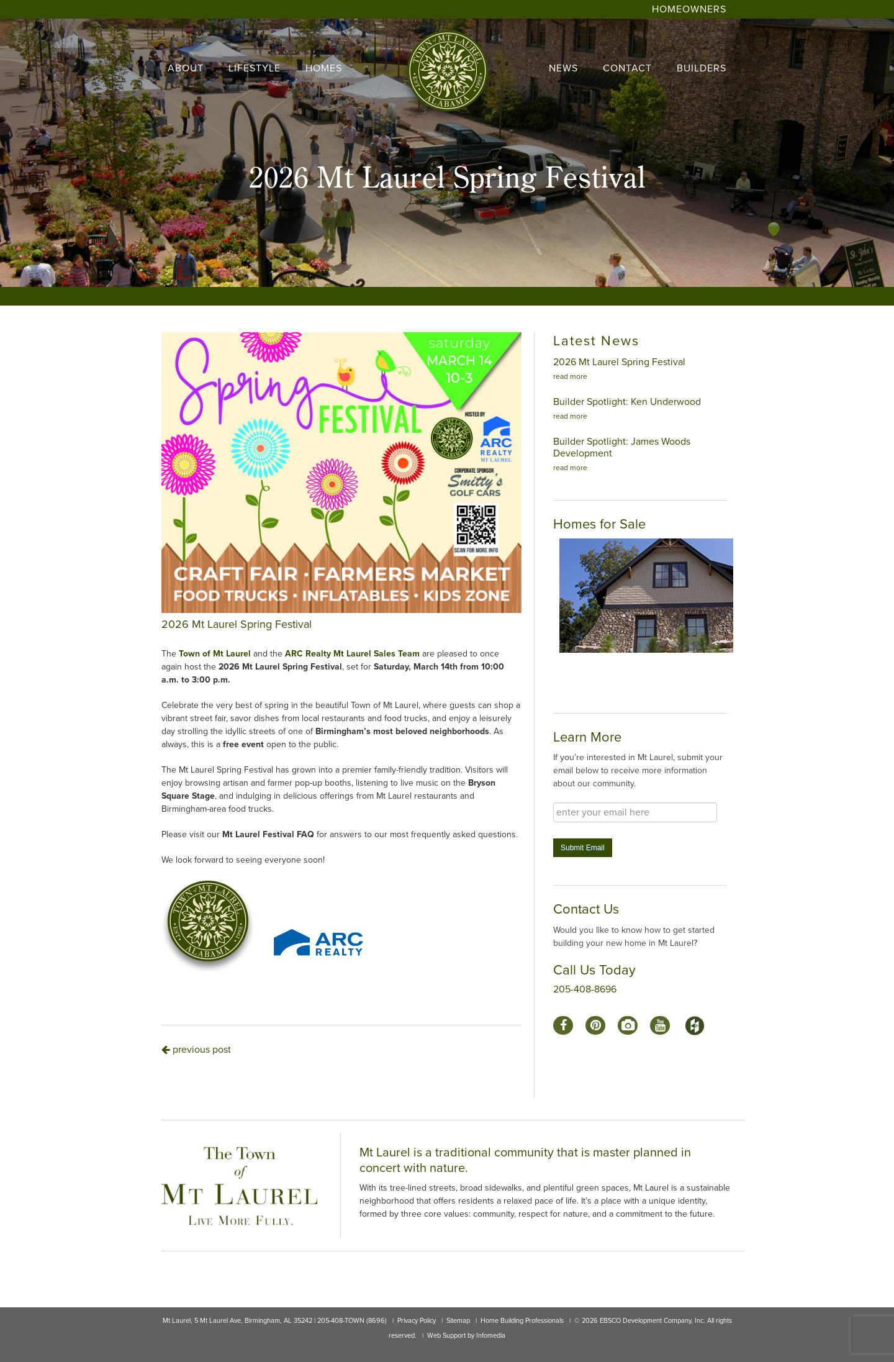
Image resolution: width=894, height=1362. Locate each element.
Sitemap (458, 1321)
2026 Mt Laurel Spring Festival (619, 362)
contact (627, 68)
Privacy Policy (416, 1321)
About (186, 68)
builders (701, 68)
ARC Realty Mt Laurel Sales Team (352, 653)
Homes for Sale (599, 524)
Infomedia (490, 1336)
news (563, 68)
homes (323, 68)
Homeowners (689, 9)
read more (570, 376)
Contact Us (586, 909)
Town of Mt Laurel (215, 653)
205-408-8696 (584, 989)
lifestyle (254, 68)
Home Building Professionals (522, 1321)
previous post (196, 1049)
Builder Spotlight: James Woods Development (621, 447)
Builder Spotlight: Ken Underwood (627, 402)
